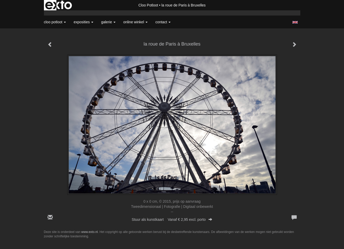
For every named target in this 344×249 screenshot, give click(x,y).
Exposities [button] (83, 22)
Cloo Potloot (148, 5)
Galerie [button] (108, 22)
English (295, 22)
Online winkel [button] (135, 22)
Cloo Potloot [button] (55, 22)
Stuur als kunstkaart (172, 219)
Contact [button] (163, 22)
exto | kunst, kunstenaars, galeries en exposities (58, 5)
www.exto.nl (89, 232)
